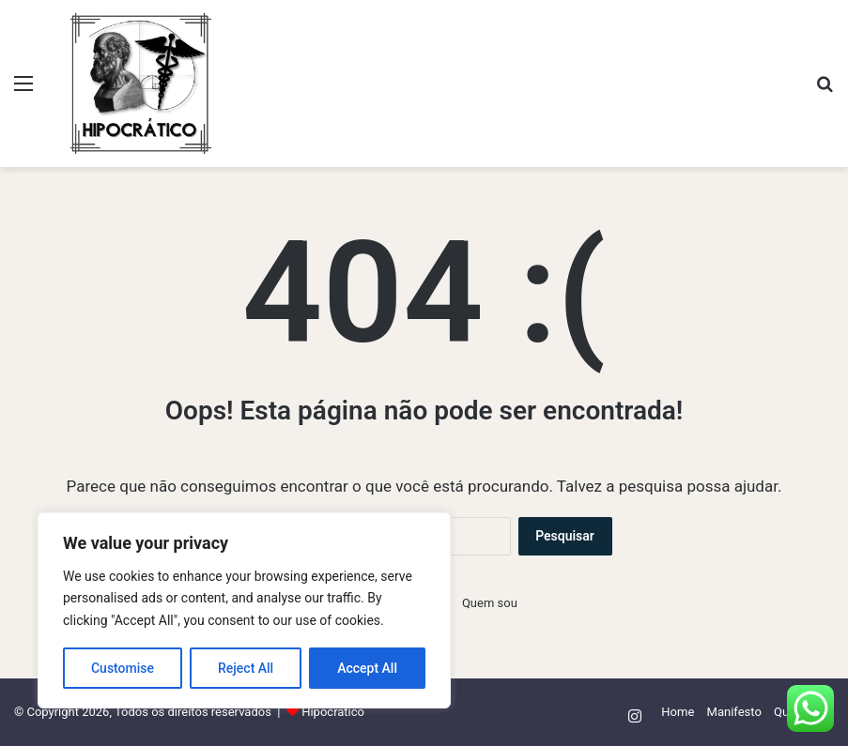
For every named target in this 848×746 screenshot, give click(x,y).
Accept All (367, 668)
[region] (244, 610)
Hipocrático (332, 712)
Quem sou (489, 603)
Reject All (245, 668)
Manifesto (734, 712)
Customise (122, 668)
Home (677, 712)
